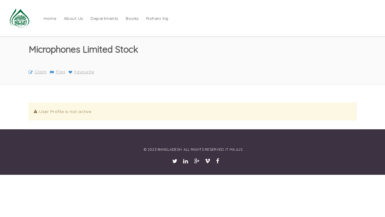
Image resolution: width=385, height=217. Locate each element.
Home (50, 18)
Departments (105, 18)
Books (132, 18)
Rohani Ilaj (157, 18)
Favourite (81, 71)
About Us (73, 18)
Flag (57, 71)
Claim (38, 71)
